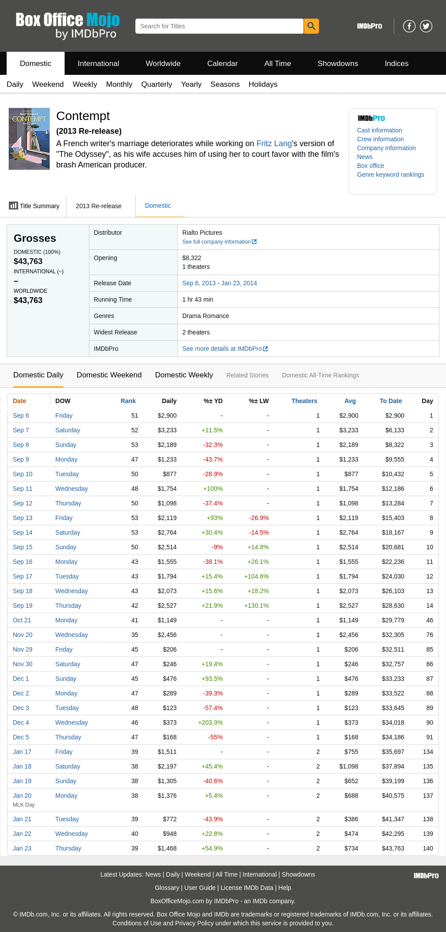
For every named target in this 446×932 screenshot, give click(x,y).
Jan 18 (22, 766)
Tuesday (67, 474)
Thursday (68, 503)
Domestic (35, 63)
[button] (393, 179)
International (98, 63)
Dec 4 (21, 722)
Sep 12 (22, 503)
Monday (66, 459)
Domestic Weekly (184, 375)
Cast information (379, 130)
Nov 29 (22, 649)
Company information (386, 147)
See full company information (220, 242)
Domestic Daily (38, 375)
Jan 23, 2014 (239, 283)
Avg (350, 400)
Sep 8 (21, 444)
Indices (397, 63)
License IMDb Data (247, 887)
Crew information (380, 139)
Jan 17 (22, 751)
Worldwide (163, 63)
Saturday (67, 430)
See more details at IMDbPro (225, 348)
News (365, 156)
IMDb (260, 901)
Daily (15, 84)
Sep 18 (22, 590)
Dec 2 (21, 693)
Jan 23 (22, 848)
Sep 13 (22, 517)
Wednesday (71, 488)
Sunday (65, 444)
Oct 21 (22, 620)
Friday (64, 415)
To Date (391, 400)
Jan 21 (22, 819)
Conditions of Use (136, 923)
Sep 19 (22, 605)
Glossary (167, 887)
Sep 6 (21, 415)
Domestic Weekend (109, 375)
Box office (370, 165)
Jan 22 (22, 833)
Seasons (225, 84)
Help (284, 887)
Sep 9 (21, 459)
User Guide (200, 887)
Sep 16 (22, 561)
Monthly (119, 84)
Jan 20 (22, 795)
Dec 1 (21, 678)
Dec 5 (21, 737)
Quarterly (156, 84)
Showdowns (338, 63)
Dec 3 (21, 707)
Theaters (304, 400)
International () (39, 271)
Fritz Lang (274, 143)
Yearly (191, 84)
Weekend (48, 84)
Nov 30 (22, 664)
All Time (278, 63)
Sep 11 (22, 488)
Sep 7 (21, 430)
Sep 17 (22, 576)
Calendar (223, 63)
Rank (128, 400)
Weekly (85, 84)
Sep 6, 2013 (199, 283)
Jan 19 (22, 780)
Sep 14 (22, 532)
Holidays (263, 84)
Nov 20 (22, 634)
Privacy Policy (194, 923)
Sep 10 (22, 474)
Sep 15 (22, 547)
